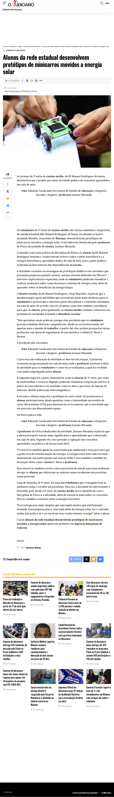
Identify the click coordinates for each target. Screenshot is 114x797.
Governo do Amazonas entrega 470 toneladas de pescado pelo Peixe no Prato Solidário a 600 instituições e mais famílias (15, 650)
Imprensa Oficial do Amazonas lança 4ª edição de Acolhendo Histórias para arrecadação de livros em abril (70, 694)
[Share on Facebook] (22, 80)
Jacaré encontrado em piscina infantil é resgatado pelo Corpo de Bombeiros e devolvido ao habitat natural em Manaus (42, 696)
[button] (5, 3)
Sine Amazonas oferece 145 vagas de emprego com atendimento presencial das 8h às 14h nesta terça (97, 589)
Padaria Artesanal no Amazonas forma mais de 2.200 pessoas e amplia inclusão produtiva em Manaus (69, 606)
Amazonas (30, 547)
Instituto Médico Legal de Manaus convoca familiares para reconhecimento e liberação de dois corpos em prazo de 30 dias (42, 650)
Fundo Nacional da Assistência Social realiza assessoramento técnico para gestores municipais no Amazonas (70, 632)
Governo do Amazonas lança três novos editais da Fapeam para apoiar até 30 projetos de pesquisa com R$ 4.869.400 (15, 677)
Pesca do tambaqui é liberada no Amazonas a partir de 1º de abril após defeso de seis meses (14, 605)
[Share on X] (27, 80)
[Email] (32, 80)
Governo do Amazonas (15, 50)
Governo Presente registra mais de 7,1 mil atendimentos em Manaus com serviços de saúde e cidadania (98, 694)
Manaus (38, 547)
